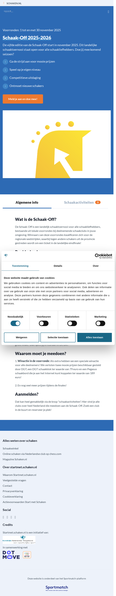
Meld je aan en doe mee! (22, 98)
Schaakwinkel (10, 448)
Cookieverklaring (13, 496)
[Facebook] (3, 517)
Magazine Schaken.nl (15, 459)
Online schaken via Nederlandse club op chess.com (32, 453)
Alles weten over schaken (20, 440)
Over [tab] (96, 265)
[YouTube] (15, 517)
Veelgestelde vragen (14, 480)
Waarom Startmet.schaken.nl (19, 474)
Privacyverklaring (13, 491)
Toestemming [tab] (20, 265)
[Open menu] (108, 12)
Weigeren (21, 337)
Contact (7, 485)
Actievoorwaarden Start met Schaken (24, 501)
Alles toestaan (94, 337)
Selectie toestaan (58, 337)
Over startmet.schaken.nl (20, 467)
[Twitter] (11, 517)
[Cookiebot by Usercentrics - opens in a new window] (97, 256)
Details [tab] (58, 265)
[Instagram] (7, 517)
